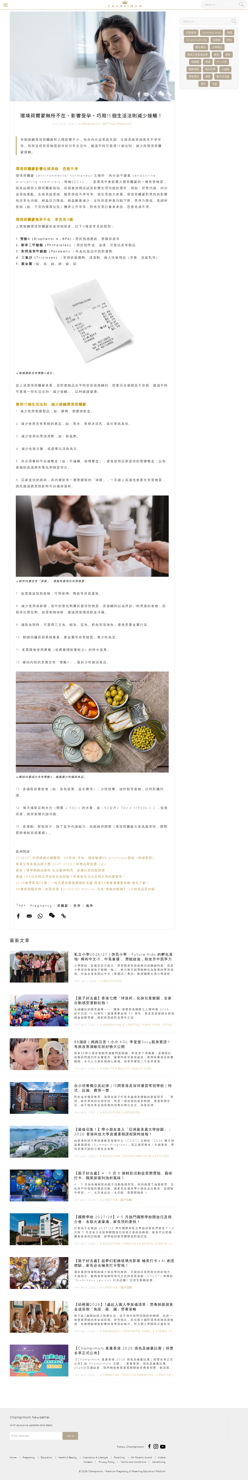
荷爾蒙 (62, 905)
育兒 (229, 39)
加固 (229, 32)
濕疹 (207, 76)
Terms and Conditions (133, 1462)
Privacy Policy (107, 1462)
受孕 (77, 905)
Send (70, 1435)
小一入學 (222, 61)
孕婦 (207, 61)
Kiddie (161, 1457)
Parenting (111, 1374)
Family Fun (151, 1024)
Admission (131, 1112)
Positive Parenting (137, 1374)
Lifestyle (110, 1199)
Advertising (158, 1462)
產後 (216, 54)
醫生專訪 (201, 47)
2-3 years (160, 1331)
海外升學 (210, 69)
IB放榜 (225, 69)
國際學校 (194, 69)
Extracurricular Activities (146, 1156)
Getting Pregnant (117, 123)
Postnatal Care (136, 1331)
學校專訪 (194, 76)
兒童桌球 (191, 32)
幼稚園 (195, 61)
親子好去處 (223, 76)
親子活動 (126, 1199)
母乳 (203, 83)
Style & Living (174, 1024)
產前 (227, 54)
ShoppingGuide (196, 39)
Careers (88, 1462)
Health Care (142, 1068)
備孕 (89, 905)
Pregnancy (91, 123)
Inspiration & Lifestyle (121, 1024)
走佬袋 (216, 39)
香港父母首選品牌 (197, 54)
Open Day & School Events (145, 1243)
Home (13, 1457)
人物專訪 (217, 47)
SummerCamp (211, 32)
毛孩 (214, 83)
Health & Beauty (116, 1068)
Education (112, 981)
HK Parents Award (141, 1457)
